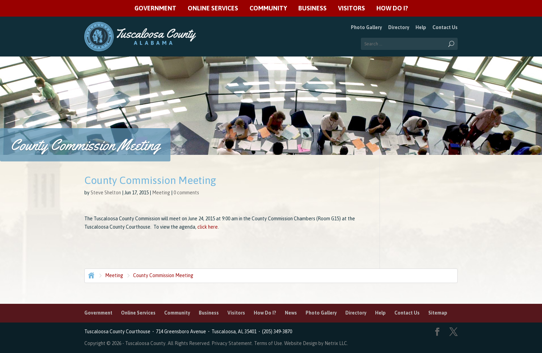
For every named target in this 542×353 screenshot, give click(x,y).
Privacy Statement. (232, 343)
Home (90, 275)
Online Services (213, 8)
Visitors (351, 8)
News (291, 313)
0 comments (186, 192)
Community (268, 8)
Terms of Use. (269, 343)
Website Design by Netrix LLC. (316, 343)
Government (155, 8)
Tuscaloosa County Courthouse (118, 331)
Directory (398, 27)
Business (312, 8)
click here (207, 227)
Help (420, 27)
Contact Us (445, 27)
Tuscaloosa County (145, 343)
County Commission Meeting (163, 275)
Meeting (161, 192)
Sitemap (437, 313)
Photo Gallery (366, 27)
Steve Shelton (106, 192)
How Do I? (392, 8)
